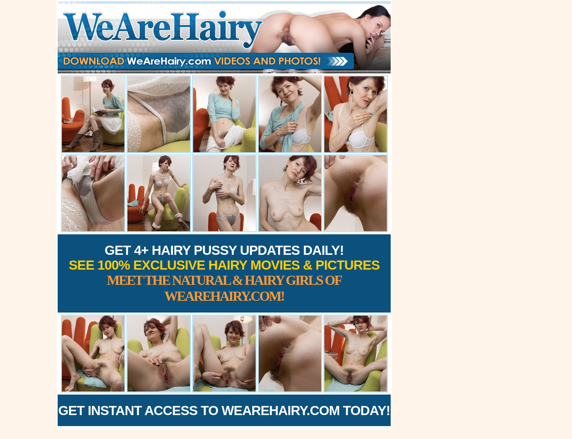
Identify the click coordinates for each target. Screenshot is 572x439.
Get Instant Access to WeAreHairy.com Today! (224, 410)
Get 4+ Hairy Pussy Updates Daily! (224, 273)
